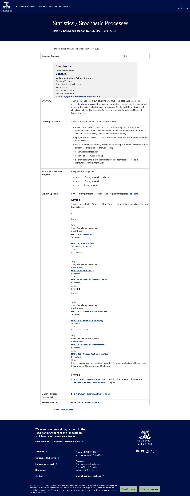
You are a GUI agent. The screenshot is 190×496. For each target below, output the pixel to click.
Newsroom (40, 470)
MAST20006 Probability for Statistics (89, 279)
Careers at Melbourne (45, 458)
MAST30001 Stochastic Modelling (87, 320)
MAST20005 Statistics (81, 234)
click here (133, 193)
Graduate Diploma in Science (85, 402)
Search (180, 6)
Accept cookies (128, 489)
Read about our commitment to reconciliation (57, 441)
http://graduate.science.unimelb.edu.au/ (80, 96)
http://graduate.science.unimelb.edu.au (90, 393)
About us (39, 451)
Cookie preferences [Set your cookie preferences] (149, 489)
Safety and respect (44, 464)
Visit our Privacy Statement (105, 490)
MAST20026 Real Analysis (83, 243)
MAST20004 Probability (82, 270)
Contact (39, 476)
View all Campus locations (88, 476)
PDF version (67, 409)
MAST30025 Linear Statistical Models (89, 311)
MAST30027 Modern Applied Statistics (89, 353)
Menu (187, 6)
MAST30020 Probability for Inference (89, 344)
